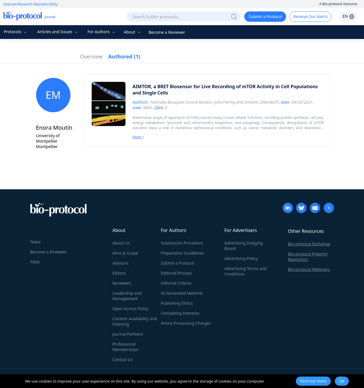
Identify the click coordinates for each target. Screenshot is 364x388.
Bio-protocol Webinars (309, 269)
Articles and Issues (58, 31)
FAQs (35, 262)
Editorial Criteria (176, 283)
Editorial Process (176, 273)
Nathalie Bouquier (167, 102)
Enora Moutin (199, 102)
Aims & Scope (125, 253)
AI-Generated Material (182, 293)
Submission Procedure (182, 243)
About (133, 32)
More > (138, 137)
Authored (124, 56)
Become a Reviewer (167, 32)
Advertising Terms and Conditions (246, 271)
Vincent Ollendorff (262, 102)
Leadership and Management (127, 295)
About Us (121, 243)
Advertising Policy (241, 258)
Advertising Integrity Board (244, 245)
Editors (119, 273)
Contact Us (123, 359)
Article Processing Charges (186, 323)
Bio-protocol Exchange (309, 244)
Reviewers (122, 283)
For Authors (101, 31)
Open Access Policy (130, 308)
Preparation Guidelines (182, 253)
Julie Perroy (224, 102)
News (35, 242)
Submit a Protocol (265, 16)
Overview (91, 56)
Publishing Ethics (177, 303)
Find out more (313, 381)
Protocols (16, 31)
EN (349, 16)
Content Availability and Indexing (135, 321)
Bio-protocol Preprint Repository (308, 256)
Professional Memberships (125, 346)
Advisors (121, 263)
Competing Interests (180, 313)
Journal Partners (128, 334)
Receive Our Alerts (310, 16)
